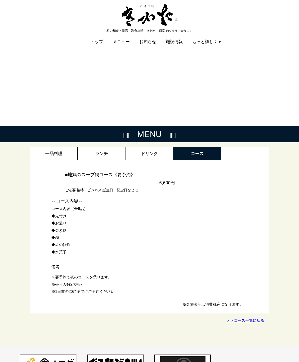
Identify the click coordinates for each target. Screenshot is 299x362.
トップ (96, 38)
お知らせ (147, 38)
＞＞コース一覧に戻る (245, 237)
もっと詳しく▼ (207, 38)
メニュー (121, 38)
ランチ (101, 70)
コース (197, 70)
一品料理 (53, 70)
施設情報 (174, 38)
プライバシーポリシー (250, 347)
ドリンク (149, 70)
